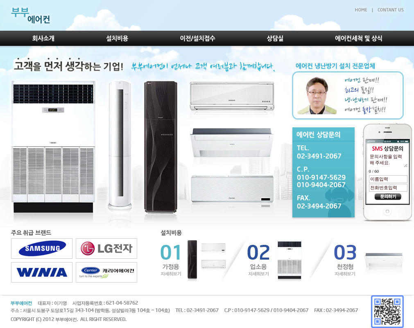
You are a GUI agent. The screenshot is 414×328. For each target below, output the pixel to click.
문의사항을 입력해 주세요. (388, 160)
